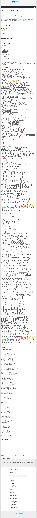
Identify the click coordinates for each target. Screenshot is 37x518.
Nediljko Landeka (14, 501)
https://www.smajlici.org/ (20, 20)
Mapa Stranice (13, 482)
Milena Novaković (14, 496)
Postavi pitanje (13, 486)
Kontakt (12, 480)
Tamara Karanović (14, 504)
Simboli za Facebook (14, 472)
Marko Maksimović (14, 507)
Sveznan (9, 455)
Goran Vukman (13, 502)
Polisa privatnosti (14, 485)
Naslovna (6, 516)
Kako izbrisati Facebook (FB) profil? (9, 442)
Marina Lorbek (13, 493)
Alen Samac (13, 492)
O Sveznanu (13, 483)
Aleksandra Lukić (14, 505)
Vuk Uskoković (13, 499)
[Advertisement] (26, 447)
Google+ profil (12, 463)
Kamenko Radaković (14, 495)
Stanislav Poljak (14, 498)
